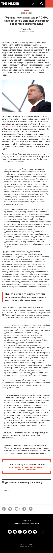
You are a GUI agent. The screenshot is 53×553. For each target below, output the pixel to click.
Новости (26, 13)
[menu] (49, 4)
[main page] (10, 4)
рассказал (6, 126)
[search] (41, 4)
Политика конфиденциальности (26, 524)
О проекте (27, 520)
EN (33, 4)
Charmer (31, 547)
